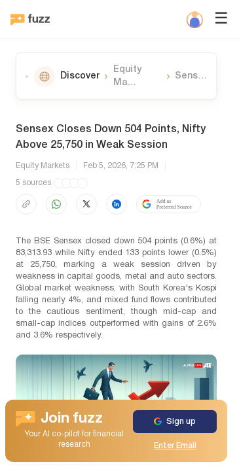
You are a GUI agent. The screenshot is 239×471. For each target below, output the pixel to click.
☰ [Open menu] (221, 19)
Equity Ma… (127, 76)
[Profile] (194, 19)
